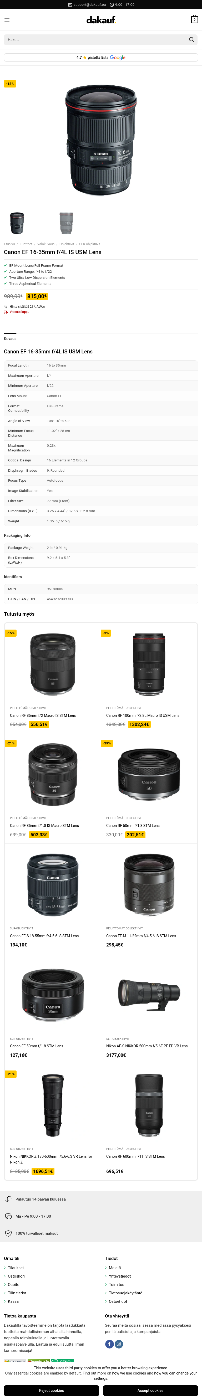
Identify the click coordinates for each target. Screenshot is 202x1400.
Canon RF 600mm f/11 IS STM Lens (135, 1156)
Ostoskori (16, 1276)
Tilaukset (16, 1267)
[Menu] (7, 19)
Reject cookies (51, 1390)
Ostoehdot (118, 1301)
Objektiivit (66, 244)
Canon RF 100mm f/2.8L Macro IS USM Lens (142, 715)
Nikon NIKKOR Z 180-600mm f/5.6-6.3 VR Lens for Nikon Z (51, 1159)
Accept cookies (151, 1390)
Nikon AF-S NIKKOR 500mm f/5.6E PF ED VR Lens (147, 1046)
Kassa (13, 1301)
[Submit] (191, 39)
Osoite (13, 1284)
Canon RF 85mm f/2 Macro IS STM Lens (43, 715)
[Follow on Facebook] (109, 1344)
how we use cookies (129, 1373)
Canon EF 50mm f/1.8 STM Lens (36, 1046)
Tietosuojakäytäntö (126, 1293)
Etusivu (9, 244)
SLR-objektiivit (89, 244)
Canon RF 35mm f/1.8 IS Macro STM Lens (44, 825)
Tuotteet (26, 244)
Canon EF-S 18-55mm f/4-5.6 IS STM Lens (44, 936)
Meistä (115, 1267)
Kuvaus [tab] (10, 339)
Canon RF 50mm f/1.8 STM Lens (133, 825)
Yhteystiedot (120, 1276)
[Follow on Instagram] (119, 1344)
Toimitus (116, 1284)
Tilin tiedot (17, 1293)
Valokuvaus (45, 244)
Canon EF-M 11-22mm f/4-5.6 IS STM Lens (141, 936)
